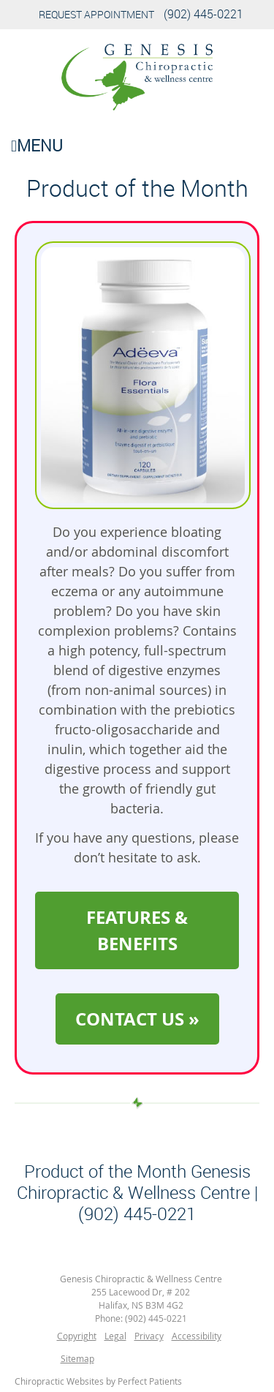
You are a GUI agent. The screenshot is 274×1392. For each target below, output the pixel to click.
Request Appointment (96, 14)
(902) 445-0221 (203, 14)
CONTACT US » (137, 1019)
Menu (37, 145)
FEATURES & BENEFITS (137, 930)
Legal (115, 1336)
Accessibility (196, 1336)
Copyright (76, 1336)
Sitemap (77, 1358)
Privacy (149, 1336)
